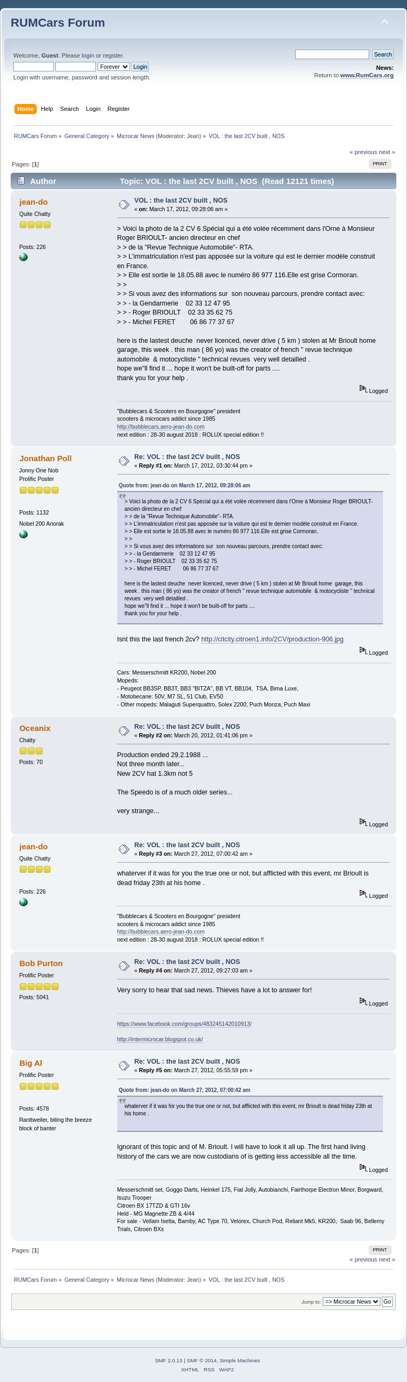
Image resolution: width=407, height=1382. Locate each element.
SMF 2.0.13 (169, 1360)
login (88, 55)
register (113, 55)
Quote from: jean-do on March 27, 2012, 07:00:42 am (184, 1090)
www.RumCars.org (367, 75)
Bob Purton (40, 963)
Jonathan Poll (45, 458)
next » (387, 152)
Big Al (30, 1062)
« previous (363, 152)
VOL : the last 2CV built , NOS (180, 200)
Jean (193, 136)
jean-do (33, 201)
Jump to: (311, 1302)
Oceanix (34, 728)
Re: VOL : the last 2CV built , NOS (187, 457)
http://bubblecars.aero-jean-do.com (161, 426)
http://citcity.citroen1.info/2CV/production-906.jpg (272, 639)
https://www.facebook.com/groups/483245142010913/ (184, 1024)
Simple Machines (239, 1360)
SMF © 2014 (202, 1360)
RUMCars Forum (58, 22)
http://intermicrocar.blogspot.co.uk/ (160, 1039)
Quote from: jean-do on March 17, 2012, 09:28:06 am (184, 485)
